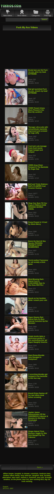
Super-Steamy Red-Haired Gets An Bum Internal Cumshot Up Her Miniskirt (38, 320)
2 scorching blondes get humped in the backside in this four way (37, 376)
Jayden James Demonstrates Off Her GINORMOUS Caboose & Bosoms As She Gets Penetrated (38, 416)
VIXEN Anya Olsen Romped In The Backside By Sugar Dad (38, 167)
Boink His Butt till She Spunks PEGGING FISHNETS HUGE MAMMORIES (37, 244)
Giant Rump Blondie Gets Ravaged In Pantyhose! (36, 357)
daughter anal (37, 476)
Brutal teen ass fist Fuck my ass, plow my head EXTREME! (38, 72)
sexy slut (40, 477)
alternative (6, 477)
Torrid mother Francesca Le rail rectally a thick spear (38, 262)
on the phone (16, 479)
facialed (47, 476)
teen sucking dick (37, 479)
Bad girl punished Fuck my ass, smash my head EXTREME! (37, 91)
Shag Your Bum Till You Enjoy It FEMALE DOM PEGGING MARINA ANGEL (37, 206)
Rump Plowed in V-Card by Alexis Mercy (37, 223)
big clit (47, 479)
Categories (36, 16)
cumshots (34, 474)
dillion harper (8, 474)
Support (5, 486)
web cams (16, 477)
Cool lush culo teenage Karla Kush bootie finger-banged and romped (37, 149)
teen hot (25, 479)
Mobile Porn (11, 5)
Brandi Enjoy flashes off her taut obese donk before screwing (37, 395)
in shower (26, 474)
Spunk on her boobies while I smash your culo (37, 299)
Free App (47, 16)
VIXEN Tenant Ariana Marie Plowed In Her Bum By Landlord (36, 110)
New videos (7, 16)
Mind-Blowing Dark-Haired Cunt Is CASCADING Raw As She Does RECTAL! (36, 282)
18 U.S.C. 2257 (8, 488)
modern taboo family (11, 476)
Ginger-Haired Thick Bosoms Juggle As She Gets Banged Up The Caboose (37, 434)
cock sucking (26, 481)
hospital (18, 474)
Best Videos (22, 16)
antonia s (24, 477)
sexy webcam (25, 476)
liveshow (32, 477)
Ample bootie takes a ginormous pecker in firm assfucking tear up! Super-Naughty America (37, 339)
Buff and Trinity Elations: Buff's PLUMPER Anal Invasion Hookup (38, 186)
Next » (40, 467)
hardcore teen (44, 474)
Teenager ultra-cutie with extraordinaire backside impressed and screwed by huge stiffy (38, 130)
